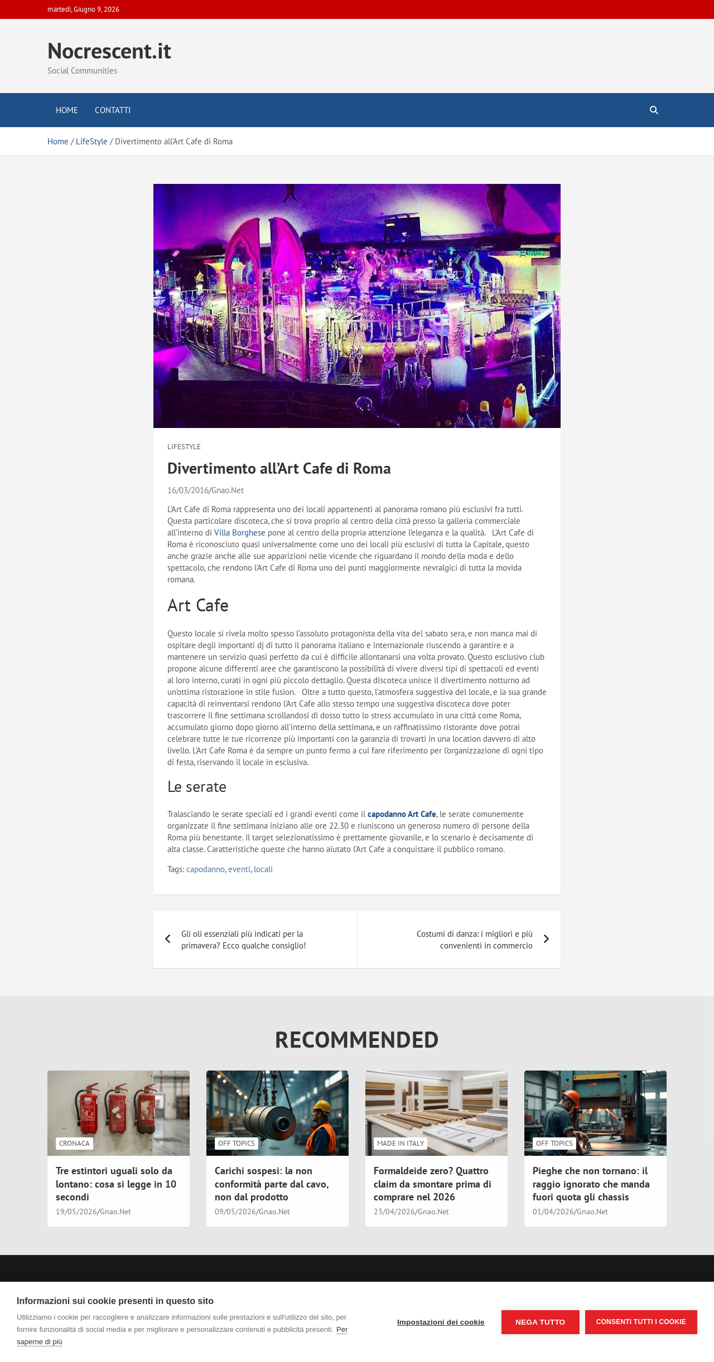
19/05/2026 (76, 1212)
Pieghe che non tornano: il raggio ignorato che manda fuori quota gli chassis (591, 1183)
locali (263, 869)
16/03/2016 (188, 490)
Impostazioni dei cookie (441, 1322)
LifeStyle (184, 446)
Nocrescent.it (109, 50)
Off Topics (236, 1143)
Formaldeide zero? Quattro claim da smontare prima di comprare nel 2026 (432, 1183)
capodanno (205, 869)
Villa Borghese (240, 532)
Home (67, 110)
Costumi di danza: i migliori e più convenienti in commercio (475, 939)
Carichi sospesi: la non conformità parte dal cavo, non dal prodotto (272, 1183)
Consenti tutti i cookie (641, 1322)
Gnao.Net (227, 490)
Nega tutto (540, 1322)
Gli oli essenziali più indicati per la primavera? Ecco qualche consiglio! (243, 939)
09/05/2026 (235, 1212)
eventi (239, 869)
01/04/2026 (553, 1212)
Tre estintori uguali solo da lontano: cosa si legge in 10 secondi (116, 1183)
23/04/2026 (394, 1212)
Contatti (113, 110)
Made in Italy (400, 1143)
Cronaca (74, 1143)
